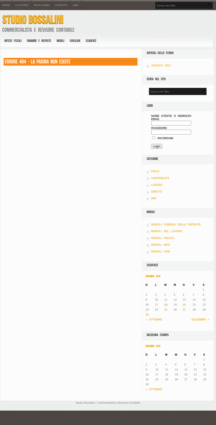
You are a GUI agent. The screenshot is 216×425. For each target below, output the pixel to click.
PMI (153, 198)
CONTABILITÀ (160, 178)
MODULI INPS (160, 244)
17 (156, 304)
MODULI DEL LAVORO (166, 231)
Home (6, 5)
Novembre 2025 (153, 276)
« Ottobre (154, 319)
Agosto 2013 (161, 65)
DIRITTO (156, 191)
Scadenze (91, 41)
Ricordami (162, 138)
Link (76, 5)
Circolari (75, 41)
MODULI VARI (160, 251)
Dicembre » (200, 319)
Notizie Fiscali (13, 41)
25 (165, 309)
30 (147, 314)
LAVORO (156, 184)
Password (159, 128)
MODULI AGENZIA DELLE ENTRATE (176, 224)
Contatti (61, 5)
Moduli (60, 41)
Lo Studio (22, 5)
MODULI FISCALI (162, 238)
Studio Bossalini (32, 20)
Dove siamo (42, 5)
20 (184, 304)
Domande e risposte (39, 41)
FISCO (155, 171)
